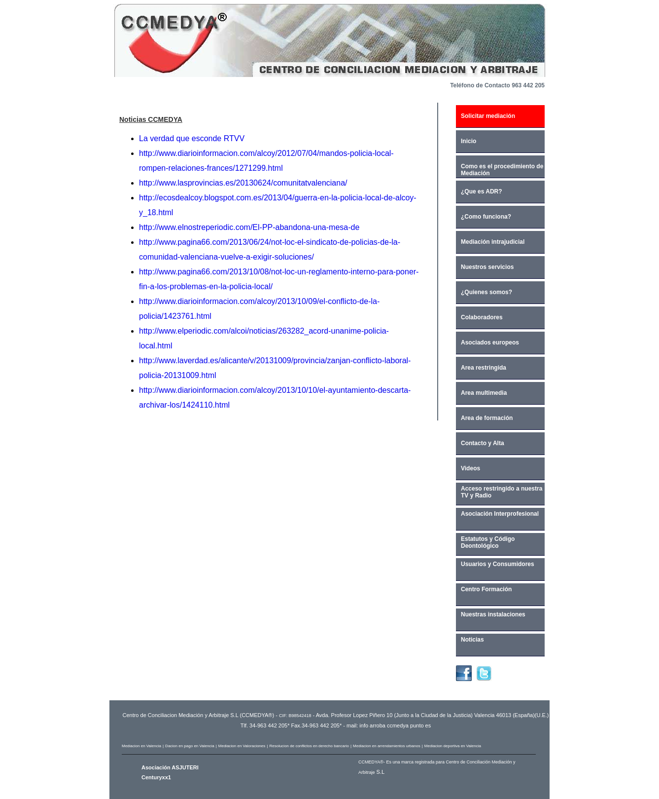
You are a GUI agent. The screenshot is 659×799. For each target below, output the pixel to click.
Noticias (472, 639)
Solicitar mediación (488, 116)
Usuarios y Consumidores (497, 564)
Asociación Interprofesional (500, 513)
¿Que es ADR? (481, 191)
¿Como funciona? (486, 216)
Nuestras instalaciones (493, 614)
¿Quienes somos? (486, 292)
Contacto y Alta (482, 443)
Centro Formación (486, 589)
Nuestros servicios (487, 267)
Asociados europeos (490, 342)
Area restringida (483, 367)
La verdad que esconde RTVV (191, 138)
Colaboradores (482, 317)
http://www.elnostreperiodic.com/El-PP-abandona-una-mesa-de (249, 227)
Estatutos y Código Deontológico (488, 542)
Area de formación (487, 418)
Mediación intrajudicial (492, 241)
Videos (470, 468)
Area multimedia (484, 392)
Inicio (468, 141)
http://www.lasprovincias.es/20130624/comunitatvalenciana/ (243, 183)
